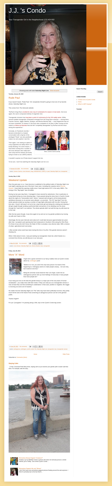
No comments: (25, 168)
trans (41, 246)
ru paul (48, 171)
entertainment (37, 171)
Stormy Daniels (36, 246)
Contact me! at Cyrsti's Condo (86, 99)
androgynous (17, 349)
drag (32, 171)
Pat (35, 349)
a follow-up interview (20, 125)
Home (35, 354)
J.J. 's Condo (27, 10)
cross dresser (17, 246)
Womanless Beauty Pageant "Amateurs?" (31, 458)
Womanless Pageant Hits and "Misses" (30, 468)
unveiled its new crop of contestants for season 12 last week (41, 112)
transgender (64, 171)
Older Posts (66, 354)
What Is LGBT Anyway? (85, 104)
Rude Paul (14, 97)
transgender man (52, 349)
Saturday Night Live (55, 171)
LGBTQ (44, 171)
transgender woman (62, 349)
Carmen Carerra (18, 171)
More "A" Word (16, 254)
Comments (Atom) (21, 357)
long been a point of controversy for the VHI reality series (43, 117)
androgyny (33, 261)
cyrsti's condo (30, 349)
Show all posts (54, 90)
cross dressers (26, 171)
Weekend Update (18, 180)
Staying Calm (13, 363)
